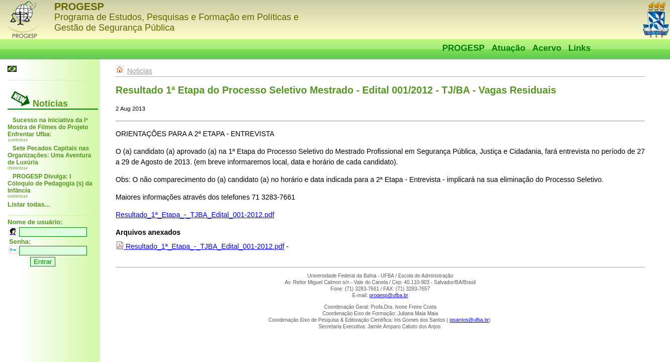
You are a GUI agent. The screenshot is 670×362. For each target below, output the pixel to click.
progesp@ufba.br (388, 295)
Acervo (546, 48)
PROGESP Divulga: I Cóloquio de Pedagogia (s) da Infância (50, 183)
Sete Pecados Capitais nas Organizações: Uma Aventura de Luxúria (49, 155)
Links (579, 48)
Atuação (508, 48)
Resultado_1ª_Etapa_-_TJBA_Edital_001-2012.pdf (195, 215)
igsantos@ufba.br (469, 320)
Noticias (139, 71)
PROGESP (463, 48)
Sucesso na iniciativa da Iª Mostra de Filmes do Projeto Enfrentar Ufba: (48, 127)
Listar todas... (29, 204)
